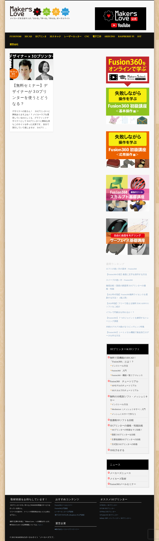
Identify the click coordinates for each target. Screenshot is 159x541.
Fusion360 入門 (119, 370)
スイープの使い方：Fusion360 (119, 280)
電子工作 (97, 36)
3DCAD (28, 36)
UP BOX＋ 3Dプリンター (108, 505)
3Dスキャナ (55, 36)
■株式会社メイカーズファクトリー (67, 529)
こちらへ (40, 525)
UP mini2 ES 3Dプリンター (109, 515)
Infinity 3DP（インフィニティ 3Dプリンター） (116, 518)
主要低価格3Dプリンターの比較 (126, 439)
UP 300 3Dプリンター (107, 508)
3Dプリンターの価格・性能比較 (126, 425)
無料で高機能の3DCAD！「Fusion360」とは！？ (123, 360)
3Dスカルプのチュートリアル (125, 390)
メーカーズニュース (120, 473)
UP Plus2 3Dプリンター (108, 512)
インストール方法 (120, 366)
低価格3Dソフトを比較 (122, 420)
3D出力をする (117, 450)
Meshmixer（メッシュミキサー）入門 (128, 409)
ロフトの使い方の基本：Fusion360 (121, 269)
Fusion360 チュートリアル (124, 381)
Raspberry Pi (126, 36)
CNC (87, 36)
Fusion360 (15, 36)
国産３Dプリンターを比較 (124, 434)
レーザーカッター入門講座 (64, 512)
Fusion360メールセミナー (123, 484)
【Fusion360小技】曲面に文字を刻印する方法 (126, 274)
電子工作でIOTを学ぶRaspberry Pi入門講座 (69, 515)
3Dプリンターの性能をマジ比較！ (127, 430)
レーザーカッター (73, 36)
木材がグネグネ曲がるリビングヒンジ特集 (125, 327)
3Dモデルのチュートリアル (124, 385)
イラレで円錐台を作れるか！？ (120, 312)
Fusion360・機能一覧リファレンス (127, 375)
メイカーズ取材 (118, 478)
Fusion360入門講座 (61, 508)
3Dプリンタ (40, 36)
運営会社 (14, 44)
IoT (139, 36)
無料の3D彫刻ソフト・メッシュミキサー (129, 398)
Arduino (109, 36)
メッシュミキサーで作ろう (124, 414)
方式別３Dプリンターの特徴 (125, 444)
